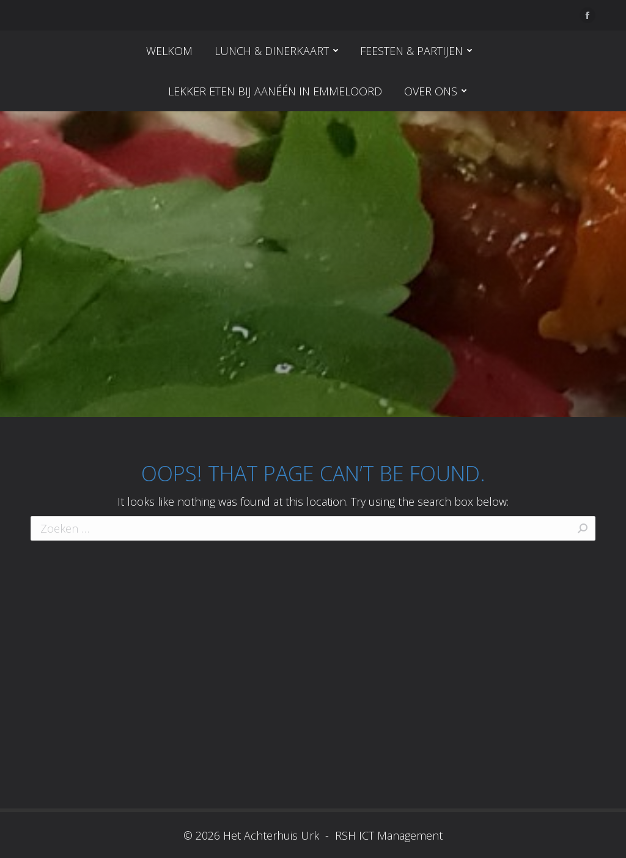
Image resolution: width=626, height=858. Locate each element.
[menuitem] (169, 51)
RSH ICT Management (387, 835)
